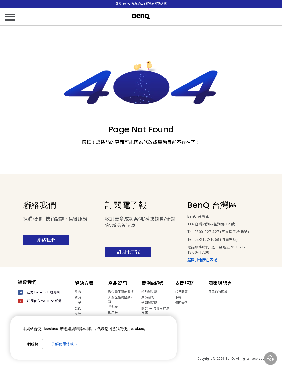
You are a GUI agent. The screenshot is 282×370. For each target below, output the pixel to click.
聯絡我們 (46, 240)
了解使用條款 (64, 344)
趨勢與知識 (149, 292)
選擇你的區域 (218, 292)
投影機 (113, 307)
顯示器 (113, 312)
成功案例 (147, 297)
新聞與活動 (149, 303)
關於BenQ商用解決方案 (155, 310)
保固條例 (181, 303)
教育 (78, 297)
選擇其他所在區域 (202, 260)
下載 (178, 297)
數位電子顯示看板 (121, 292)
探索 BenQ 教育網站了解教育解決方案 (141, 3)
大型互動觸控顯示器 (121, 299)
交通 (78, 314)
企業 (78, 303)
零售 (78, 292)
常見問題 (181, 292)
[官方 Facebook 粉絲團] (40, 292)
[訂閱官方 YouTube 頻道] (40, 301)
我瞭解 (32, 344)
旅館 (78, 308)
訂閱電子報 (128, 252)
